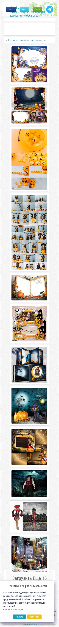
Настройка (34, 617)
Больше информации (13, 609)
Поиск (11, 9)
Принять (19, 617)
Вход (37, 9)
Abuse (25, 624)
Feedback (33, 624)
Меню (24, 9)
